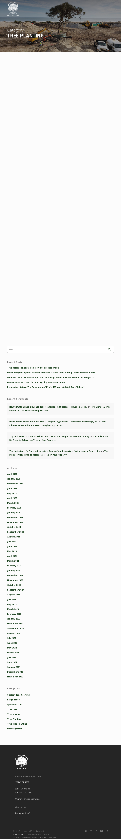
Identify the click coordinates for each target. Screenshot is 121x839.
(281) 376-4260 (22, 782)
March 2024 (13, 560)
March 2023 (13, 609)
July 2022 (11, 638)
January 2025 (13, 512)
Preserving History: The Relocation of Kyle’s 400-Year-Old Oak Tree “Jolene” (45, 387)
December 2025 (15, 483)
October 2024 (14, 527)
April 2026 (12, 474)
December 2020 (15, 671)
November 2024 (15, 522)
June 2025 (12, 488)
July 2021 (11, 657)
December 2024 (15, 517)
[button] (112, 8)
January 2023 (13, 618)
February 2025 (14, 507)
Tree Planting (14, 719)
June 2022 (12, 643)
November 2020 (15, 676)
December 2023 (15, 575)
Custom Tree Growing (18, 694)
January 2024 (13, 570)
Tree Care (12, 709)
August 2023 (13, 594)
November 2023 (15, 580)
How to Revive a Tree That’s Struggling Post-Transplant (36, 382)
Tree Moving (13, 714)
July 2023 (11, 599)
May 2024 (12, 551)
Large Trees (13, 699)
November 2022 (15, 623)
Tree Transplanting (17, 723)
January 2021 (13, 667)
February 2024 (14, 565)
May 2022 (12, 647)
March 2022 (13, 652)
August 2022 (13, 633)
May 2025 (12, 493)
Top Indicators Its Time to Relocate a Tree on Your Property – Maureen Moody (49, 436)
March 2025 (13, 503)
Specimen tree (14, 704)
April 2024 (12, 556)
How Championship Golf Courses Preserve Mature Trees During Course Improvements (51, 372)
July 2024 (11, 541)
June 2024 (12, 546)
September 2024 (15, 532)
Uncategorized (14, 728)
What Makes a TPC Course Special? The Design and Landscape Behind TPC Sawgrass (50, 377)
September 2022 (15, 628)
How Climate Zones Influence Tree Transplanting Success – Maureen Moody (48, 406)
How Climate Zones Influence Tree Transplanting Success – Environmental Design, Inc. (53, 421)
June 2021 (12, 662)
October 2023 (14, 585)
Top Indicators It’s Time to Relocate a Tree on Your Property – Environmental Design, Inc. (55, 451)
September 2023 (15, 589)
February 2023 (14, 614)
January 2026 (13, 478)
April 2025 (12, 498)
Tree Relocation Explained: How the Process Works (33, 367)
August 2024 (13, 536)
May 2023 (12, 604)
